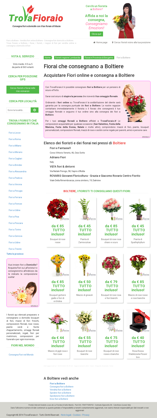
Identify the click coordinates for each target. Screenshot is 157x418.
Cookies (77, 415)
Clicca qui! (96, 34)
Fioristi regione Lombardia (67, 57)
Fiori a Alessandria (17, 171)
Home (48, 57)
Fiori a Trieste (15, 249)
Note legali (66, 415)
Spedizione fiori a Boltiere (62, 396)
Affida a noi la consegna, (96, 22)
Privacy (85, 415)
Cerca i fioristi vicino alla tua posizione (131, 42)
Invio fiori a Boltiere (59, 399)
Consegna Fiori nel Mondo (21, 354)
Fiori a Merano (15, 152)
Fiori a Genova (15, 236)
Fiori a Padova (15, 178)
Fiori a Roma (15, 139)
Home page (100, 42)
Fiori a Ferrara (15, 197)
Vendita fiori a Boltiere (60, 389)
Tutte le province (14, 254)
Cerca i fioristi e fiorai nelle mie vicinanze (22, 89)
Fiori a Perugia (15, 191)
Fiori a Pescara (16, 223)
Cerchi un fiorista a (96, 7)
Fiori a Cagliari (15, 158)
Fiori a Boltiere (57, 383)
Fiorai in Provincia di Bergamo (99, 57)
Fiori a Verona (15, 184)
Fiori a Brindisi (15, 165)
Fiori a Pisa (14, 216)
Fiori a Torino (15, 229)
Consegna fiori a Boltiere (61, 386)
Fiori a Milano (15, 145)
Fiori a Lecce (15, 133)
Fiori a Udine (14, 210)
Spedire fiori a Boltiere (60, 393)
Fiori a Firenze (15, 204)
